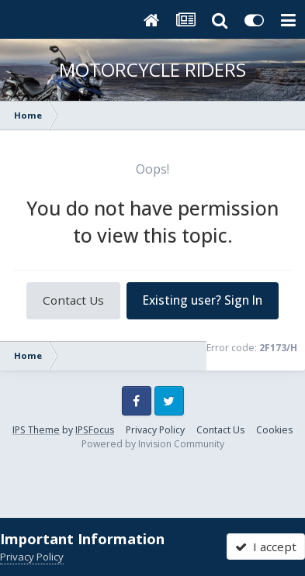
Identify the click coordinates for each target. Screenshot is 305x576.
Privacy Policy (155, 429)
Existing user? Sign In (202, 300)
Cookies (274, 429)
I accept (265, 546)
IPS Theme (36, 429)
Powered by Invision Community (152, 443)
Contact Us (73, 300)
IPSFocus (94, 429)
